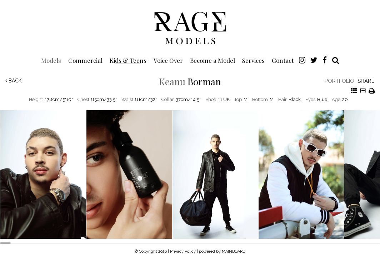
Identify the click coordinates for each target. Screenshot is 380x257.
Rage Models (190, 27)
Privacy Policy (183, 251)
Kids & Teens (128, 60)
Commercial (85, 60)
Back (13, 81)
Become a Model (212, 60)
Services (253, 60)
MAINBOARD (233, 251)
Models (51, 60)
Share (366, 81)
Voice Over (168, 60)
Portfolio (339, 81)
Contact (283, 60)
